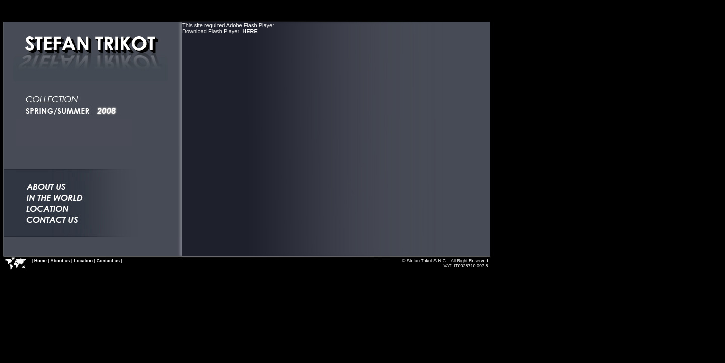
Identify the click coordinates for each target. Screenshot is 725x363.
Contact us (108, 260)
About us (60, 260)
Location (83, 260)
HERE (250, 31)
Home (40, 260)
